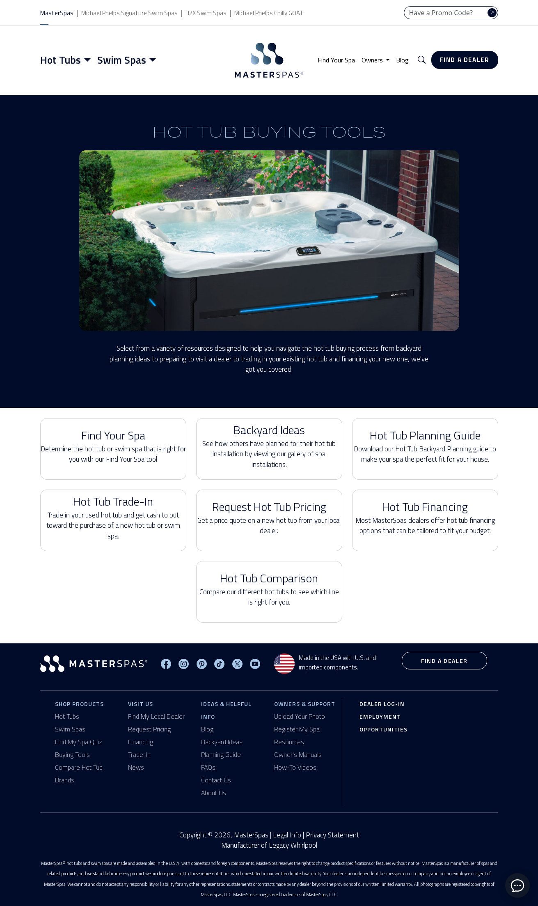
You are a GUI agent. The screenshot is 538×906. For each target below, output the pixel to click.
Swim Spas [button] (121, 60)
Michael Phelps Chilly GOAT (269, 13)
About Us (213, 793)
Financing (140, 742)
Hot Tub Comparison (269, 588)
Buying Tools (72, 754)
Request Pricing (149, 729)
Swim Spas (70, 729)
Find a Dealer (465, 59)
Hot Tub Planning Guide (425, 445)
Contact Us (216, 780)
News (136, 767)
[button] (421, 60)
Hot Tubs (67, 716)
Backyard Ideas (269, 445)
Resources (289, 742)
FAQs (208, 767)
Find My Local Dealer (156, 716)
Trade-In (139, 754)
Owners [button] (373, 60)
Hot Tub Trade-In (113, 517)
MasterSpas (56, 13)
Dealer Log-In (382, 703)
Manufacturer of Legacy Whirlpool (269, 845)
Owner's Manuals (298, 754)
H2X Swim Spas (206, 13)
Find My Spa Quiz (78, 742)
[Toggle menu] (89, 60)
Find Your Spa (336, 60)
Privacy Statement (332, 835)
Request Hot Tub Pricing (269, 517)
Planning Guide (221, 754)
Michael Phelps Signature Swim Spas (129, 13)
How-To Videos (295, 767)
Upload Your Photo (299, 716)
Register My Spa (297, 729)
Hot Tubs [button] (60, 60)
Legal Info (287, 835)
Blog (402, 60)
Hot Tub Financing (425, 517)
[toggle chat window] (517, 885)
